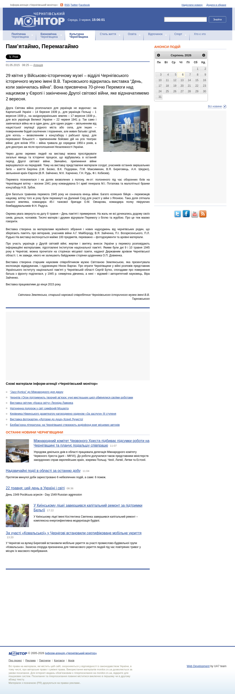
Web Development (198, 666)
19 (174, 85)
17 (160, 85)
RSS (67, 4)
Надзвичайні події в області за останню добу (43, 471)
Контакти (59, 660)
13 (182, 80)
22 (196, 85)
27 (182, 91)
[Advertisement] (78, 346)
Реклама (30, 660)
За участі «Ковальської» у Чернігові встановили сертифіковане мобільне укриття (74, 533)
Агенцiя (38, 65)
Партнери (45, 660)
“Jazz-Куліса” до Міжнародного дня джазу (36, 392)
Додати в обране (216, 4)
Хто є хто (200, 34)
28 (189, 91)
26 (174, 91)
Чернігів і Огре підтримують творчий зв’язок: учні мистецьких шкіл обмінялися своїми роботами (71, 397)
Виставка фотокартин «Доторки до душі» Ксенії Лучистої (46, 419)
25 (167, 91)
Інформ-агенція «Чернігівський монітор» (41, 19)
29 (196, 91)
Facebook (84, 4)
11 (167, 80)
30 (204, 91)
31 (160, 97)
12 (174, 80)
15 (196, 80)
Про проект (15, 660)
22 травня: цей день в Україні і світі (35, 488)
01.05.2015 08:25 (17, 65)
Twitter (74, 4)
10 (160, 80)
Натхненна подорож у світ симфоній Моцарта (39, 408)
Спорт (178, 34)
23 (204, 85)
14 (189, 80)
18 (167, 85)
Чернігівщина (20, 35)
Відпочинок (155, 34)
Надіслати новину (192, 4)
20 (182, 85)
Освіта (132, 34)
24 (160, 91)
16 (204, 80)
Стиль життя (108, 34)
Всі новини (215, 106)
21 (189, 85)
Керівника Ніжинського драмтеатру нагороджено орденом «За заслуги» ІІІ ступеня (63, 413)
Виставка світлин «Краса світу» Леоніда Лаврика (41, 402)
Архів (71, 660)
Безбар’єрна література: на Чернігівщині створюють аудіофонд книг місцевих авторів (65, 425)
